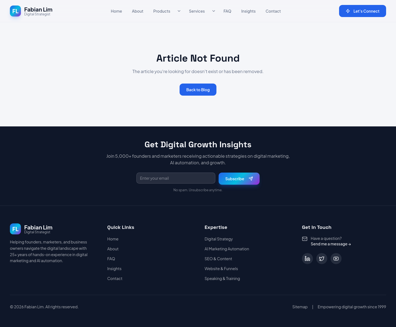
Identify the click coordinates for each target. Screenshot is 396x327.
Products (161, 11)
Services (197, 11)
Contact (273, 11)
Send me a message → (331, 243)
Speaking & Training (222, 278)
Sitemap (300, 306)
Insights (248, 11)
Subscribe (239, 178)
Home (116, 11)
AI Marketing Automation (227, 248)
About (138, 11)
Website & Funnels (221, 268)
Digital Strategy (219, 238)
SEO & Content (218, 258)
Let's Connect (363, 11)
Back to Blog (198, 89)
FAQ (228, 11)
